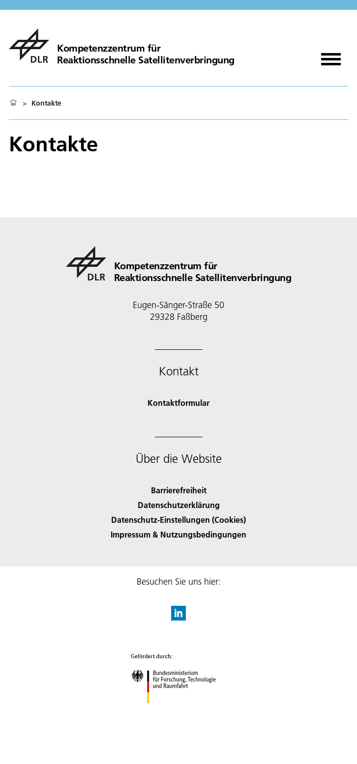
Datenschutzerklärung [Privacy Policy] (179, 505)
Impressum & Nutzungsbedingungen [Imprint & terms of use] (178, 534)
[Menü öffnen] (331, 55)
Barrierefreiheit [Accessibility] (179, 490)
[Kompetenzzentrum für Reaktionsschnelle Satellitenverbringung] (122, 45)
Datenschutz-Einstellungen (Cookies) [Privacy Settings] (178, 519)
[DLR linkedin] (178, 617)
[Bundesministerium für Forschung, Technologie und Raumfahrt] (178, 711)
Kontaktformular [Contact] (178, 402)
